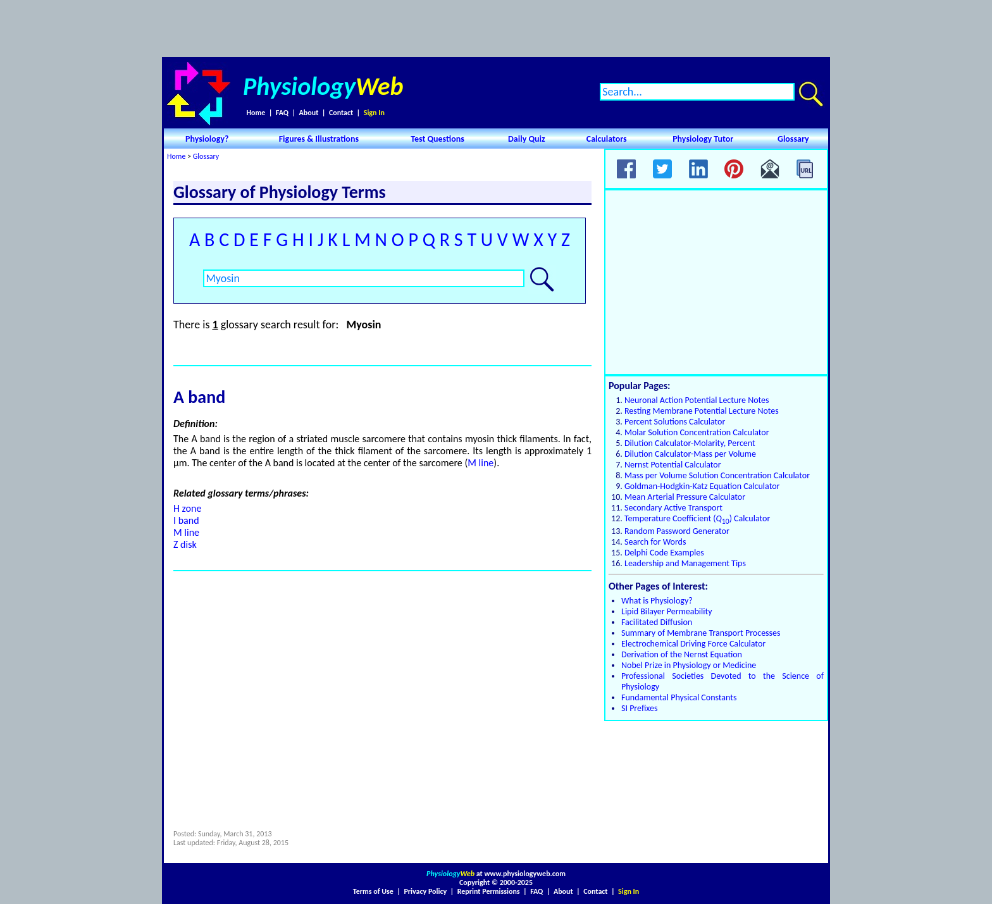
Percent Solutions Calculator (674, 421)
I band (186, 520)
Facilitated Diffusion (656, 622)
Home (255, 112)
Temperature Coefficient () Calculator (697, 518)
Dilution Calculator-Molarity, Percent (689, 443)
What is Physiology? (657, 600)
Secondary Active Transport (673, 507)
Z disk (185, 544)
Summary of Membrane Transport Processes (701, 633)
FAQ (282, 112)
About (309, 112)
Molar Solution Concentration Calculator (696, 432)
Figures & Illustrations (319, 138)
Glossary (793, 138)
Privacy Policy (425, 891)
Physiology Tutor (703, 138)
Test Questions (437, 138)
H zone (187, 508)
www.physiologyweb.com (525, 873)
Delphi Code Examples (664, 552)
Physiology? (207, 138)
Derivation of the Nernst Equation (681, 654)
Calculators (606, 138)
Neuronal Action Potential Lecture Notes (696, 400)
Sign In (374, 112)
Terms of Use (373, 891)
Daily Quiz (526, 138)
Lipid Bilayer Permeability (666, 611)
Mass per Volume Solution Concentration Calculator (717, 475)
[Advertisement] (496, 28)
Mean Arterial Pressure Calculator (684, 497)
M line (480, 463)
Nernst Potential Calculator (672, 464)
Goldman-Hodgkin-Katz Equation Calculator (701, 486)
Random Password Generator (676, 531)
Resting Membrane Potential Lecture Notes (701, 411)
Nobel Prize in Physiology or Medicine (688, 665)
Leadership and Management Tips (685, 563)
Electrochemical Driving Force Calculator (693, 643)
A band (199, 397)
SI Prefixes (639, 708)
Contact (341, 112)
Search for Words (655, 541)
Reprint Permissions (488, 891)
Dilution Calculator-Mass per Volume (690, 454)
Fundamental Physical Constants (678, 697)
